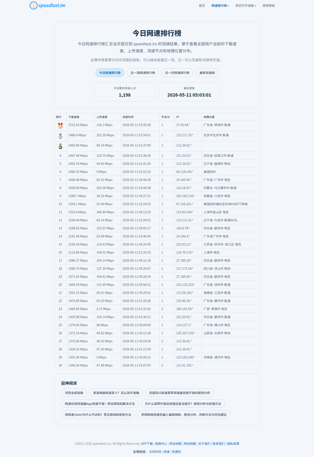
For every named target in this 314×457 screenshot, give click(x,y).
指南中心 (161, 443)
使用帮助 (269, 5)
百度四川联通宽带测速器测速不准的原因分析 (179, 392)
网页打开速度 (246, 5)
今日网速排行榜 (110, 72)
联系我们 (219, 443)
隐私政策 (233, 443)
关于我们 (204, 443)
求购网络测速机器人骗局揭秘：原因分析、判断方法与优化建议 (184, 414)
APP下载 (147, 443)
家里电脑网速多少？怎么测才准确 (116, 392)
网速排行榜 (220, 5)
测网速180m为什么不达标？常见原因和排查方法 (98, 414)
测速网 (176, 451)
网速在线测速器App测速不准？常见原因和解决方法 (100, 403)
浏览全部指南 (74, 392)
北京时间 (155, 451)
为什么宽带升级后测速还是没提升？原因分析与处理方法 (183, 403)
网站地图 (175, 443)
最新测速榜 (207, 72)
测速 (167, 451)
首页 (202, 5)
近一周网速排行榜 (143, 72)
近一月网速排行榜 (177, 72)
